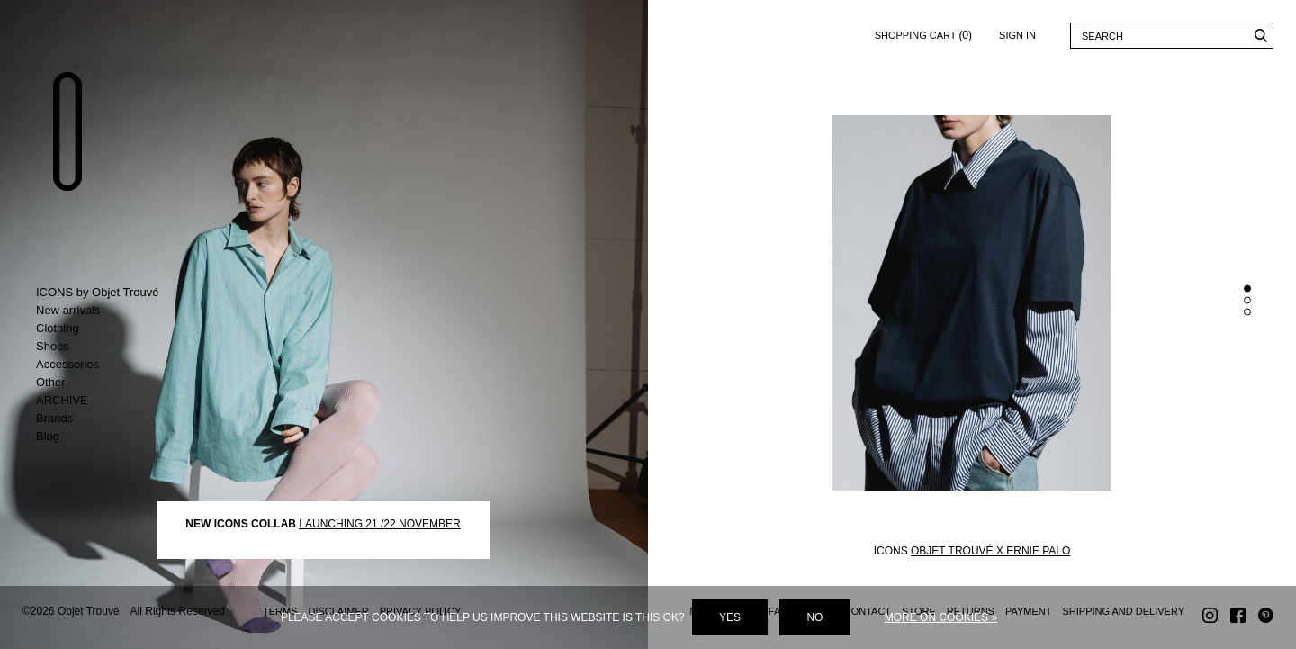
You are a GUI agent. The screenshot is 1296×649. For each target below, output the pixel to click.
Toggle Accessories (110, 365)
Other (51, 382)
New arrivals (68, 310)
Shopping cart (923, 32)
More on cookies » (941, 617)
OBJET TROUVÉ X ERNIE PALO (990, 550)
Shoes (52, 346)
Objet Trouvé (67, 131)
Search (1260, 36)
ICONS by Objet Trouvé (97, 292)
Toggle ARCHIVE (110, 401)
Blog (47, 436)
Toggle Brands (110, 419)
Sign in (1017, 35)
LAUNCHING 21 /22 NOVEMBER (379, 523)
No (814, 617)
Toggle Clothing (110, 329)
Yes (730, 617)
